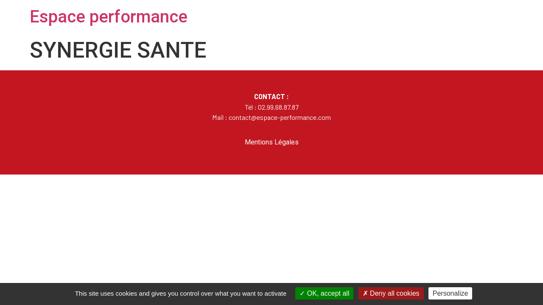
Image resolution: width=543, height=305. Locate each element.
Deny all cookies (391, 293)
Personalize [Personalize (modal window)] (450, 293)
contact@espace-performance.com (280, 117)
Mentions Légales (272, 142)
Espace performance (109, 17)
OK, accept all (324, 293)
